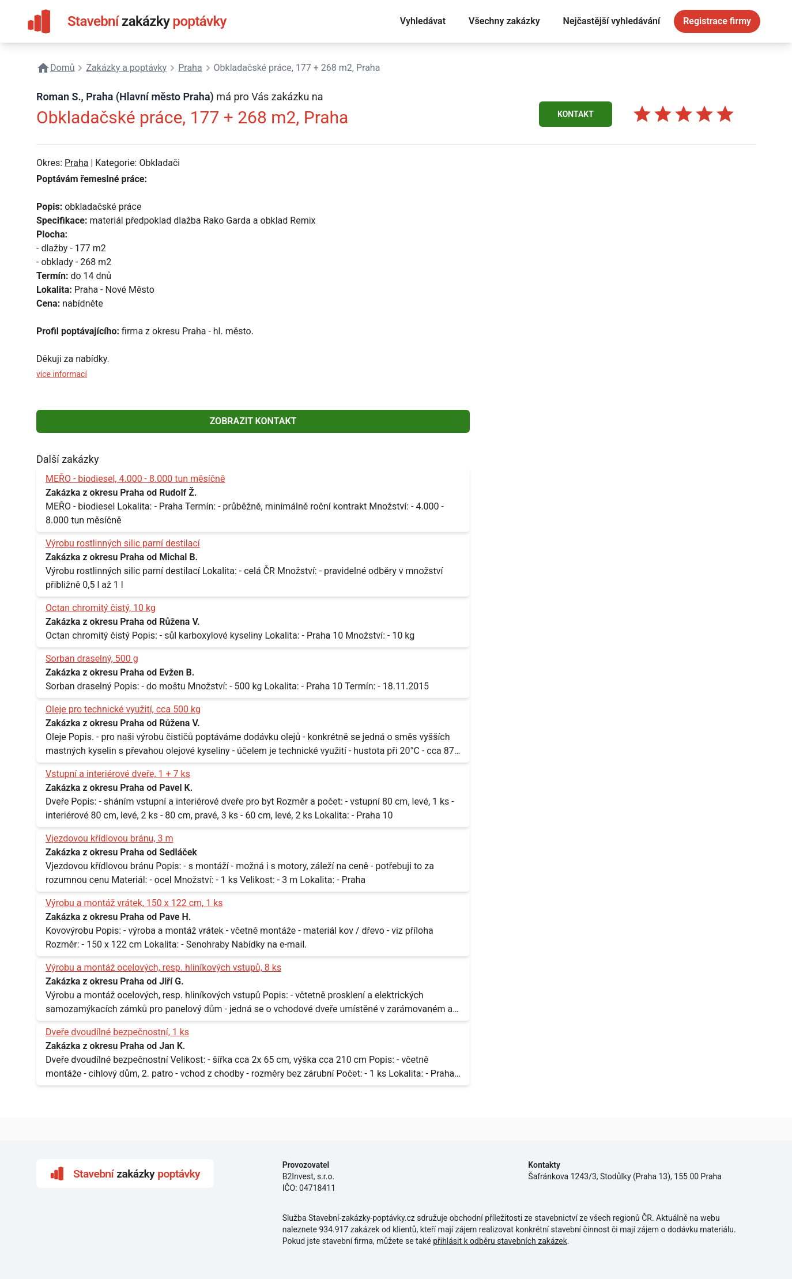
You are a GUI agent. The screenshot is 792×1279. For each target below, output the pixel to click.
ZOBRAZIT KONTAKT (253, 421)
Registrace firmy (717, 21)
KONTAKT (575, 114)
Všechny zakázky (504, 21)
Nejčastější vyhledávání (612, 21)
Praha (76, 162)
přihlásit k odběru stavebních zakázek (500, 1241)
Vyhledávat (423, 21)
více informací (61, 374)
